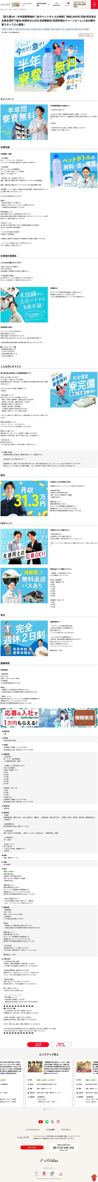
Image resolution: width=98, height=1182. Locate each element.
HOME (2, 9)
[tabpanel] (49, 1083)
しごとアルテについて (27, 4)
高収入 (80, 29)
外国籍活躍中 (47, 29)
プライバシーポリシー (49, 1168)
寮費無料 (4, 29)
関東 (10, 9)
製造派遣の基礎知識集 (41, 4)
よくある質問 (50, 1130)
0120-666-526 (80, 5)
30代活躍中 (75, 29)
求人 (6, 9)
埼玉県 (14, 9)
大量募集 (10, 29)
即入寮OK (22, 29)
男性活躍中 (86, 29)
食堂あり (40, 29)
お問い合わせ (32, 1147)
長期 (52, 29)
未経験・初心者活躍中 (31, 29)
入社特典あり (58, 29)
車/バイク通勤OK (67, 29)
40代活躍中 (16, 29)
